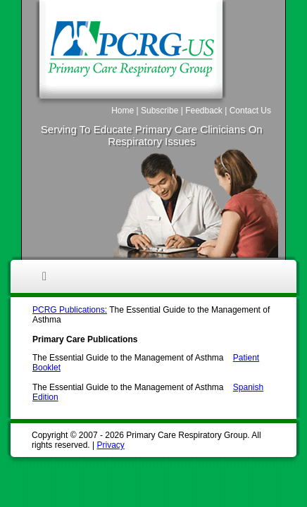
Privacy (110, 445)
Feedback (204, 110)
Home (122, 110)
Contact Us (250, 110)
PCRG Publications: (69, 310)
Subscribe (159, 110)
